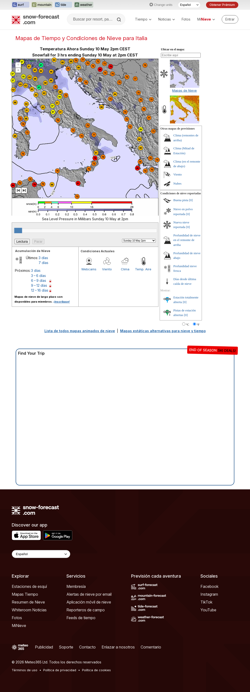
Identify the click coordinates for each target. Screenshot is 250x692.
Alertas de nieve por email (89, 594)
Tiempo (143, 19)
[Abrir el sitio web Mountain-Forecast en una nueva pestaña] (41, 5)
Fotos (186, 19)
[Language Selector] (41, 554)
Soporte (66, 647)
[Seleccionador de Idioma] (189, 5)
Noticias (166, 19)
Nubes (177, 183)
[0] (191, 200)
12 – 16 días (39, 290)
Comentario (151, 647)
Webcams (88, 269)
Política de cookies (96, 670)
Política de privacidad (59, 670)
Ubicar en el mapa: (173, 49)
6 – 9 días (38, 280)
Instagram (209, 594)
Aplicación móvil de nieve (88, 602)
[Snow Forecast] (35, 19)
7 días (43, 263)
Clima (125, 269)
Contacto (87, 647)
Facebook (209, 586)
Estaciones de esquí (29, 586)
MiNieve (19, 625)
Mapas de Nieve (184, 90)
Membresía (76, 586)
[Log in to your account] (230, 19)
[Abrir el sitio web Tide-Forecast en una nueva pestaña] (63, 5)
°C (187, 324)
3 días (43, 258)
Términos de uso (24, 670)
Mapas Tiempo (25, 594)
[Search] (119, 19)
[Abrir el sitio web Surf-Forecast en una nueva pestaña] (20, 5)
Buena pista (180, 200)
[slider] (18, 230)
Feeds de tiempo (80, 617)
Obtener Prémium (222, 5)
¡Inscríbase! (61, 301)
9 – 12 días (39, 285)
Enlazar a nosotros (118, 647)
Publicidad (44, 647)
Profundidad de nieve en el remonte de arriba (186, 240)
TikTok (206, 602)
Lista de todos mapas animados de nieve (79, 331)
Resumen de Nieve (28, 602)
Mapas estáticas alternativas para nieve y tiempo (163, 331)
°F (198, 324)
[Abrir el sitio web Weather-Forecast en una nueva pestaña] (83, 5)
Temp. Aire (143, 269)
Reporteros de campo (85, 609)
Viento (107, 269)
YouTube (208, 609)
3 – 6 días (38, 276)
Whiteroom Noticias (29, 609)
